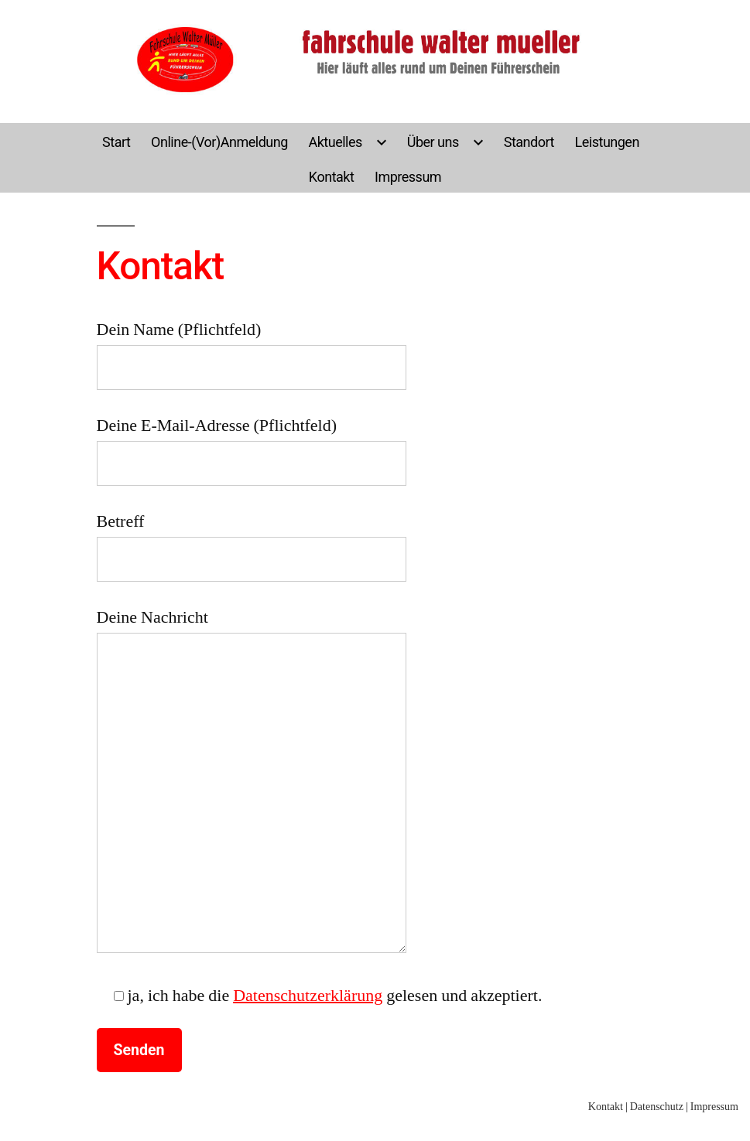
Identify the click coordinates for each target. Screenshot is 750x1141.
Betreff (251, 540)
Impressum (408, 177)
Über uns (433, 142)
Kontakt (331, 177)
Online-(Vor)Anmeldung (219, 142)
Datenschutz (656, 1106)
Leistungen (607, 142)
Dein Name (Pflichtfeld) (251, 348)
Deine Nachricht (251, 779)
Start (116, 142)
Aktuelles (334, 142)
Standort (529, 142)
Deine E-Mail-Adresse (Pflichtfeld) (251, 444)
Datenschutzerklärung (307, 995)
